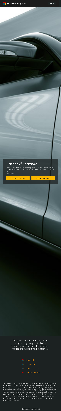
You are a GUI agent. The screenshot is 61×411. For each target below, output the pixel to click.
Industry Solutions (43, 178)
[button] (52, 3)
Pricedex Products (18, 178)
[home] (14, 3)
